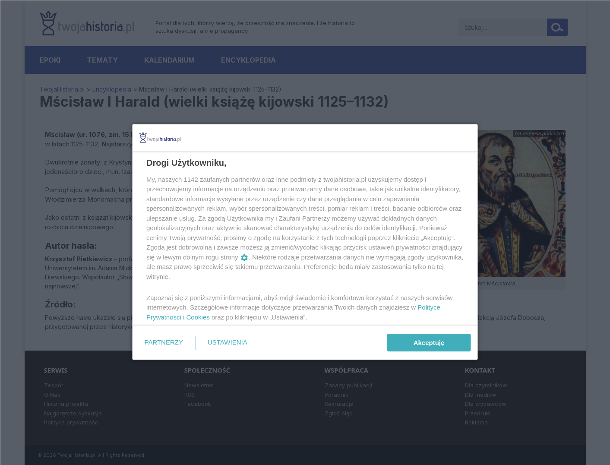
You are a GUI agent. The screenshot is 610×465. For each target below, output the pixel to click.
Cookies (197, 317)
